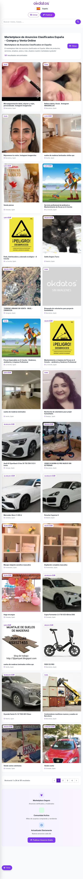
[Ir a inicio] (41, 3)
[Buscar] (78, 21)
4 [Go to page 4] (72, 780)
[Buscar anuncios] (41, 22)
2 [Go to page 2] (62, 780)
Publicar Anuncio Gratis (41, 840)
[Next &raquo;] (76, 780)
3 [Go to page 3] (67, 780)
